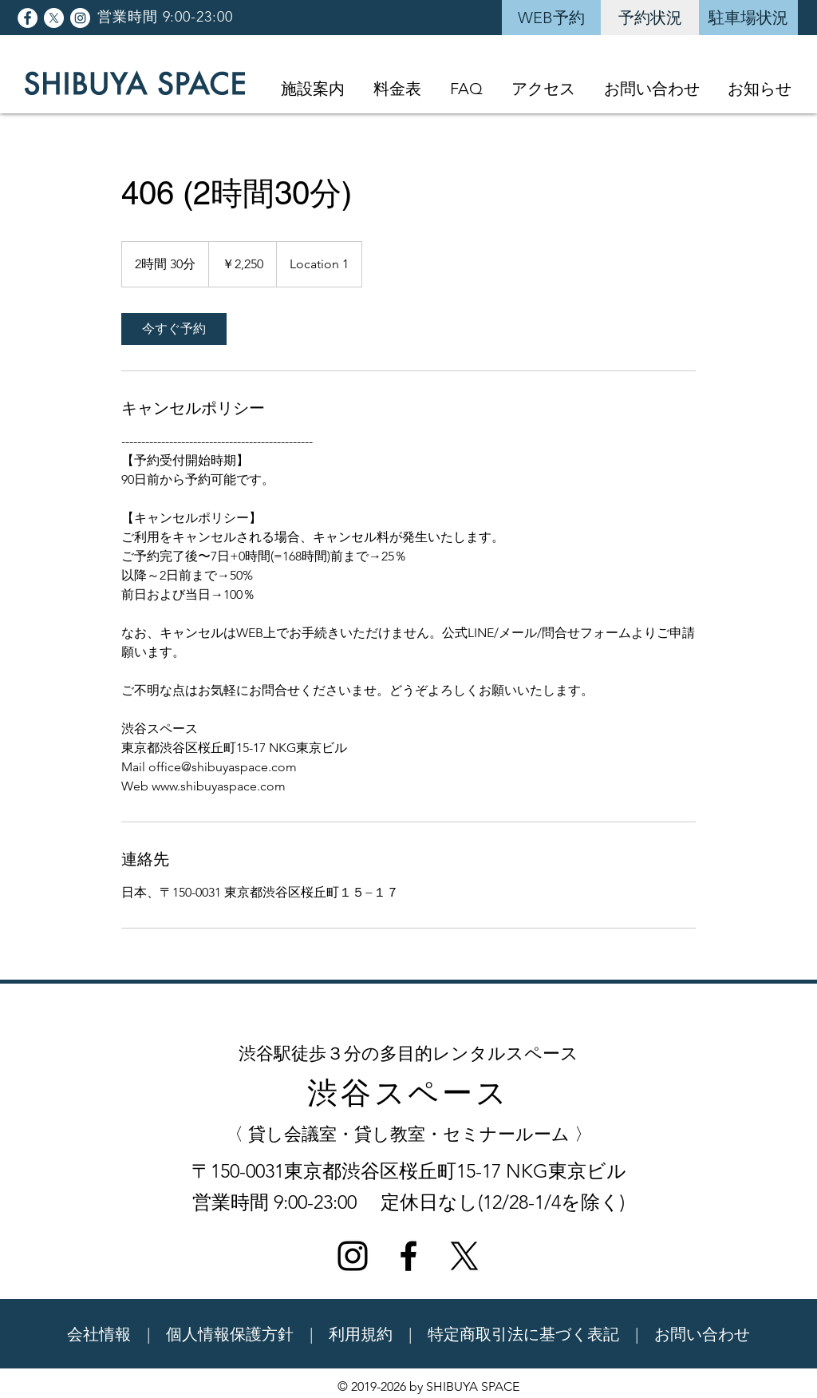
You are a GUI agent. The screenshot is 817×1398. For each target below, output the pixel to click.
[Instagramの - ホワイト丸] (80, 18)
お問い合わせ (702, 1334)
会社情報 (99, 1334)
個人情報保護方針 (230, 1334)
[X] (54, 18)
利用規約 (361, 1334)
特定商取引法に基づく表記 (523, 1334)
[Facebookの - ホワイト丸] (27, 18)
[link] (174, 329)
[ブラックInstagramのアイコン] (353, 1256)
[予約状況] (650, 17)
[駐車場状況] (748, 17)
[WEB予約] (551, 17)
